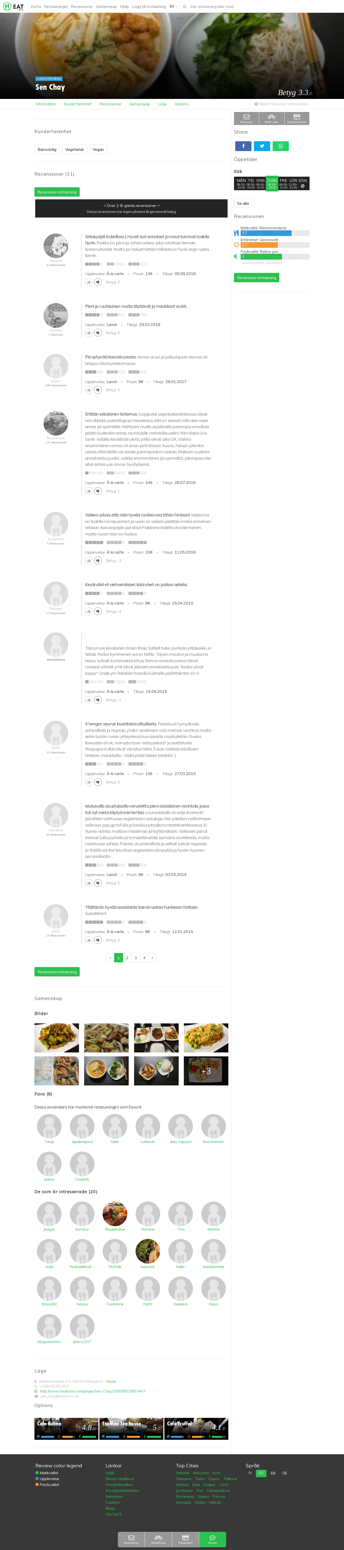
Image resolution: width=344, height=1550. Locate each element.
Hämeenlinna (218, 1490)
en (273, 1473)
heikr (115, 1141)
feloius (82, 1303)
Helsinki (183, 1472)
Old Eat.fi (114, 1514)
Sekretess (114, 1496)
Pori (200, 1490)
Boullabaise (115, 1229)
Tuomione (115, 1303)
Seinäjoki (184, 1502)
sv (261, 1473)
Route (111, 1381)
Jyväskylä (185, 1490)
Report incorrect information (281, 103)
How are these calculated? (262, 263)
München (201, 1472)
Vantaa (182, 1484)
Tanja (49, 1141)
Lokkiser (148, 1141)
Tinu (181, 1229)
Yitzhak (115, 1266)
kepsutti (148, 1266)
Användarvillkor (119, 1484)
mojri (49, 1266)
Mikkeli (215, 1502)
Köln (216, 1472)
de (285, 1473)
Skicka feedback (120, 1478)
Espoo (214, 1478)
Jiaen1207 (82, 1341)
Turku (200, 1478)
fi (250, 1473)
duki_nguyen (181, 1141)
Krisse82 (49, 1303)
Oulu (196, 1484)
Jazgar (49, 1229)
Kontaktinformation (123, 1490)
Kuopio (209, 1484)
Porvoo (219, 1496)
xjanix (49, 1179)
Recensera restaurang (256, 277)
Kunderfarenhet (78, 103)
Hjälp (110, 1472)
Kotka (200, 1502)
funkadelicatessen (82, 1266)
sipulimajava (82, 1141)
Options (181, 103)
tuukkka (181, 1303)
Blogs (110, 1508)
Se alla (243, 203)
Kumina (147, 1229)
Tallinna (230, 1478)
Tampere (184, 1478)
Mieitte (213, 1229)
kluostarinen (213, 1141)
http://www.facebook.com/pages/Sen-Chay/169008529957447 (92, 1391)
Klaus (213, 1303)
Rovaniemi (185, 1496)
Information (46, 103)
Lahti (223, 1484)
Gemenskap (139, 103)
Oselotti (82, 1179)
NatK (147, 1303)
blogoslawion (49, 1341)
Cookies (113, 1502)
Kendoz (82, 1229)
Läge (162, 103)
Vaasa (204, 1496)
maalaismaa (213, 1266)
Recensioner (110, 103)
